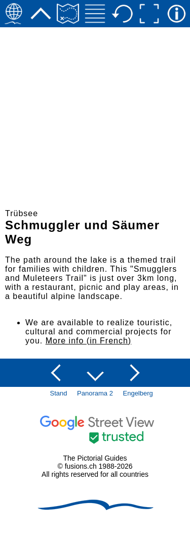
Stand (58, 393)
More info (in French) (89, 340)
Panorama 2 (95, 393)
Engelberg (138, 393)
